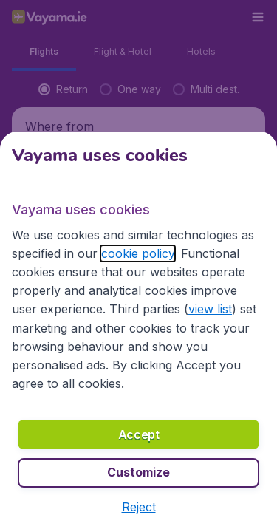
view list (210, 308)
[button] (139, 506)
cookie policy (137, 253)
